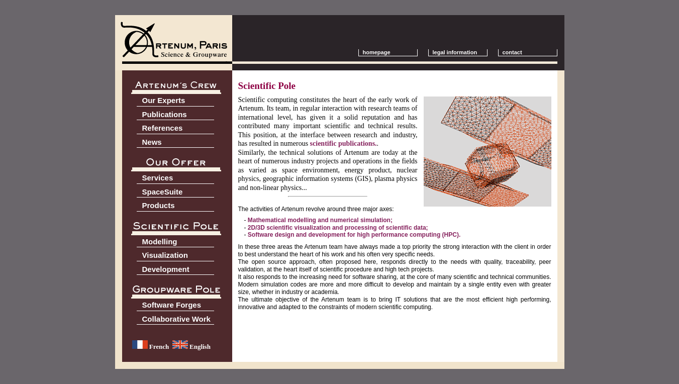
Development (165, 269)
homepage (377, 52)
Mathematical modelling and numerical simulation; (320, 220)
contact (517, 52)
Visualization (165, 255)
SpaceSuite (162, 191)
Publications (164, 114)
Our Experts (163, 100)
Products (158, 205)
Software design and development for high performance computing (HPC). (354, 234)
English (191, 346)
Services (157, 177)
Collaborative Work (176, 319)
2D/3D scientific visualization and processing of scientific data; (338, 227)
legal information (455, 52)
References (162, 128)
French (150, 346)
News (152, 142)
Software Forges (172, 305)
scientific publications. (343, 143)
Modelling (159, 241)
